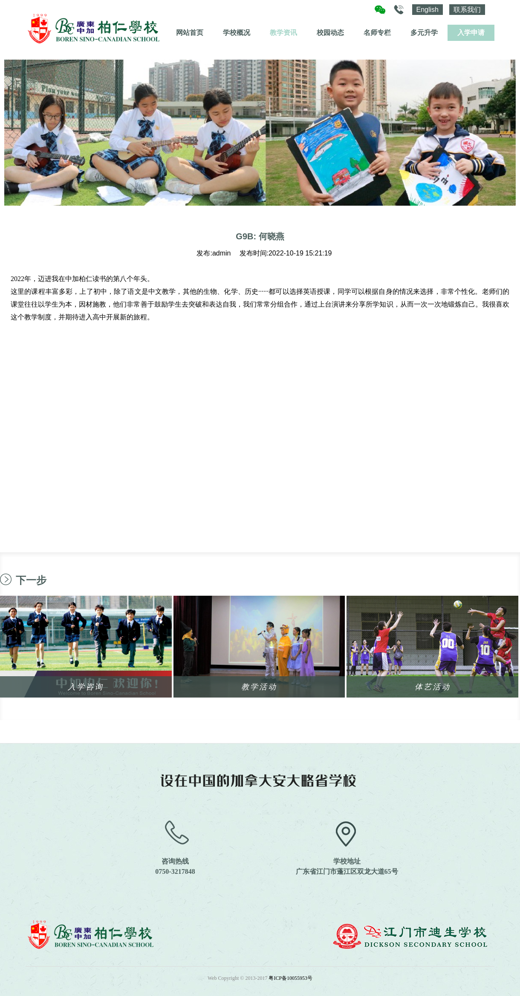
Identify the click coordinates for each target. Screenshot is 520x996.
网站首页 (189, 32)
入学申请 (471, 32)
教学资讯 (283, 32)
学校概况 (236, 32)
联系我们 (467, 9)
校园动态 (330, 32)
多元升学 (424, 32)
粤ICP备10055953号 (290, 978)
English (427, 9)
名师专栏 (377, 32)
